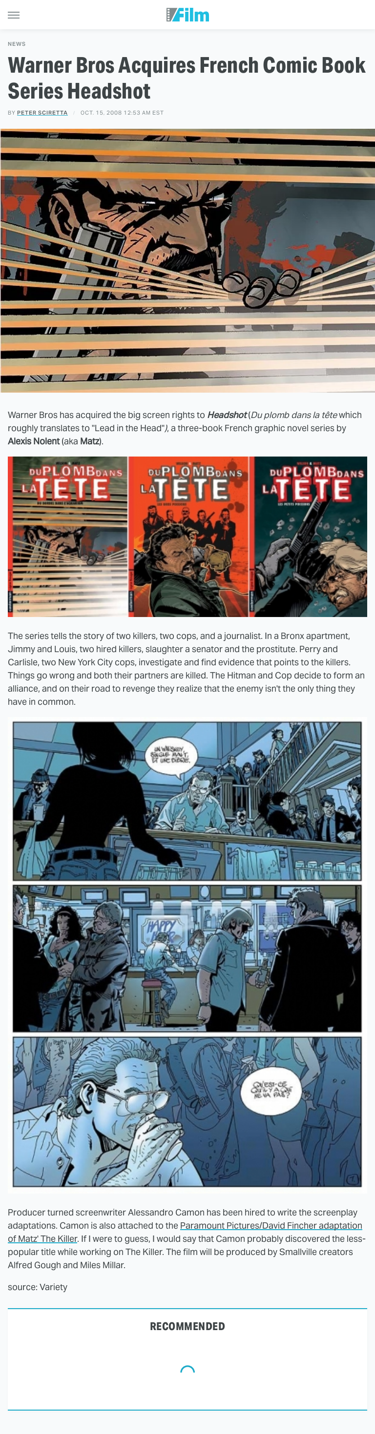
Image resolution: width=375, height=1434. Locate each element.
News (17, 44)
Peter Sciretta (42, 112)
